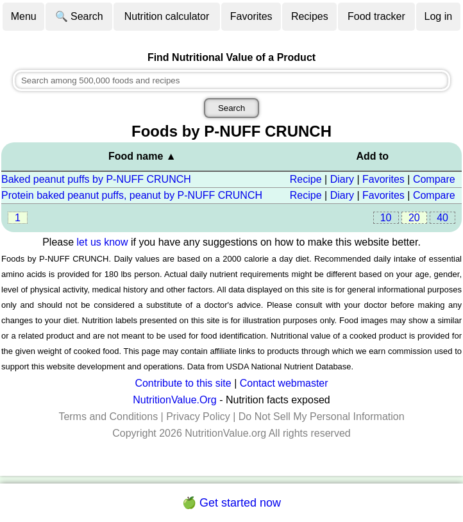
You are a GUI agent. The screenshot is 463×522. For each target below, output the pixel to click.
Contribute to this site (183, 383)
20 (414, 217)
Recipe (306, 179)
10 (386, 217)
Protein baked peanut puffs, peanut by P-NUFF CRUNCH (131, 195)
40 (442, 217)
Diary (342, 179)
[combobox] (231, 80)
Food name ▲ (142, 156)
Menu (24, 16)
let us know (102, 242)
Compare (434, 179)
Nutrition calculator (167, 16)
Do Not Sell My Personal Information (322, 416)
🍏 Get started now (231, 502)
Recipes (309, 16)
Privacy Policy (198, 416)
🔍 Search (79, 16)
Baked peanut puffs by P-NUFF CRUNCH (96, 179)
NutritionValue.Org (174, 399)
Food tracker (376, 16)
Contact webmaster (284, 383)
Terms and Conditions (108, 416)
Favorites (251, 16)
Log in (439, 16)
